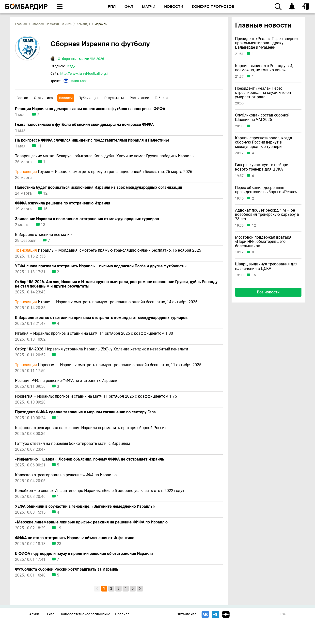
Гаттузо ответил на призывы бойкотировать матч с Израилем (72, 443)
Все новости (268, 292)
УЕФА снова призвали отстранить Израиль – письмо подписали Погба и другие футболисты (101, 266)
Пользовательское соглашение (85, 614)
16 (45, 209)
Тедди (71, 66)
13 (43, 225)
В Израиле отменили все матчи (44, 234)
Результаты (114, 98)
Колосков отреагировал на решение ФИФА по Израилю (66, 475)
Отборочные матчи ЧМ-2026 (52, 24)
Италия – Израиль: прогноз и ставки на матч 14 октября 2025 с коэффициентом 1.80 (94, 333)
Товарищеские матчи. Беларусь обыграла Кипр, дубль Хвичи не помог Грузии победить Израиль (104, 156)
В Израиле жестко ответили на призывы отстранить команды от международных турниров (101, 318)
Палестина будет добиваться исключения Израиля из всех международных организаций (98, 187)
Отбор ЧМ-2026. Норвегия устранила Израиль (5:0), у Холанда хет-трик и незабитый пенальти (101, 349)
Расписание (139, 98)
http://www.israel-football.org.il (84, 73)
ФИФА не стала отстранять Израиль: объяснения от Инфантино (74, 538)
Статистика (43, 98)
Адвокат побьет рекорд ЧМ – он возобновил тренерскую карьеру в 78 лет (267, 214)
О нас (50, 614)
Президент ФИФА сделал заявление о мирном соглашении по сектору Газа (85, 412)
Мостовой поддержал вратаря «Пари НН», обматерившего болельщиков (263, 241)
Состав (22, 98)
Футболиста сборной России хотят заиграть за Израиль (66, 569)
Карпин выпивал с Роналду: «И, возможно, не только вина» (264, 68)
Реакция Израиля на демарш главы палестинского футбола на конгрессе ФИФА (90, 109)
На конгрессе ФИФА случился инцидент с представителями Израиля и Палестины (92, 140)
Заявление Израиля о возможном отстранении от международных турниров (87, 219)
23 (59, 544)
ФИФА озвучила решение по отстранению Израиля (62, 203)
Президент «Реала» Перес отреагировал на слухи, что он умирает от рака (263, 92)
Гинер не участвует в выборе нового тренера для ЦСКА (261, 167)
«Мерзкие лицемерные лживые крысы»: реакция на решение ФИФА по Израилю (91, 522)
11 (39, 146)
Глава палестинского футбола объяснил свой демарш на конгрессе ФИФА (84, 124)
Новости (66, 98)
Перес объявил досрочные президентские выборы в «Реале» (266, 190)
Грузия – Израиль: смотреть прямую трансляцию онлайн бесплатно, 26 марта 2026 (103, 172)
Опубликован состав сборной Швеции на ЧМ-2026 (262, 117)
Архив (34, 614)
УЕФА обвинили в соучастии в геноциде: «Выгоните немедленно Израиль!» (85, 506)
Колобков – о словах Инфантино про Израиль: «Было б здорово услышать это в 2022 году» (99, 491)
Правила (122, 614)
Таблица (161, 98)
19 (59, 528)
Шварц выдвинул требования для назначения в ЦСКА (266, 266)
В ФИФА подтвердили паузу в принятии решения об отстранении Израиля (84, 553)
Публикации (88, 98)
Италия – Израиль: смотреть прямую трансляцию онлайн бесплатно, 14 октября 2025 (106, 302)
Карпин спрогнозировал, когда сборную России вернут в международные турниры (263, 142)
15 (254, 275)
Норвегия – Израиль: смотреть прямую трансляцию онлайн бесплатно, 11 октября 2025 (108, 365)
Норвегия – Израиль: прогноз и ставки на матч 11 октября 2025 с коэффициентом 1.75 (96, 396)
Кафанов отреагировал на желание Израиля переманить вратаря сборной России (91, 428)
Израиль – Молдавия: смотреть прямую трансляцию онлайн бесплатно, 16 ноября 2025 (108, 250)
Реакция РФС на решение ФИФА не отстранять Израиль (66, 380)
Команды (83, 24)
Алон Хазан (80, 81)
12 (45, 193)
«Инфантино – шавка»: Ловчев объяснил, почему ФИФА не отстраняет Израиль (89, 459)
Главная (21, 24)
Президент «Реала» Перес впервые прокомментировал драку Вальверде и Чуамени (267, 43)
